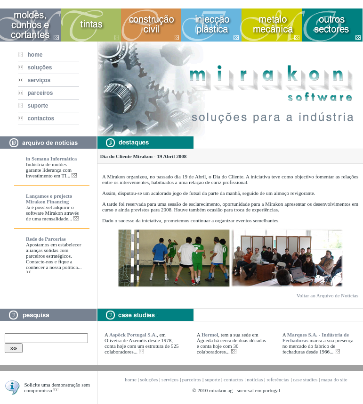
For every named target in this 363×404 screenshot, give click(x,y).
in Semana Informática (51, 158)
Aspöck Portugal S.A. (133, 334)
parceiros (38, 93)
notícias (255, 379)
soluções (37, 67)
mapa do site (334, 379)
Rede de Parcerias (46, 239)
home (33, 54)
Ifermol (210, 334)
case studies (305, 379)
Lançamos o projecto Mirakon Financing (49, 198)
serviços (37, 80)
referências (277, 379)
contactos (39, 118)
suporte (35, 105)
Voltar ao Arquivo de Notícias (327, 295)
